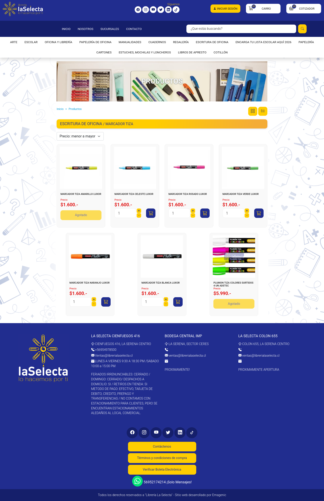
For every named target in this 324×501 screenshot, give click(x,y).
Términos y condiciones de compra (162, 458)
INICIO (66, 29)
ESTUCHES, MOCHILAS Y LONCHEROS (145, 52)
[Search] (241, 28)
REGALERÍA (181, 42)
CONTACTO (134, 29)
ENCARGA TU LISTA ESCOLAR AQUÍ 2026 (263, 42)
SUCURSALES (110, 29)
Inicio (60, 109)
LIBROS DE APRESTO (192, 52)
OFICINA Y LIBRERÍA (58, 42)
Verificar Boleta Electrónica (162, 470)
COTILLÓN (221, 52)
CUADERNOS (157, 42)
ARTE (13, 42)
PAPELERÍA (306, 42)
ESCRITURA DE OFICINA (212, 42)
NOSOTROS (85, 29)
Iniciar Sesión (225, 8)
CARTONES (103, 52)
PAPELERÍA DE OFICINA (95, 42)
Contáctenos (162, 446)
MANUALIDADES (130, 42)
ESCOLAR (31, 42)
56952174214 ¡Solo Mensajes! (162, 481)
